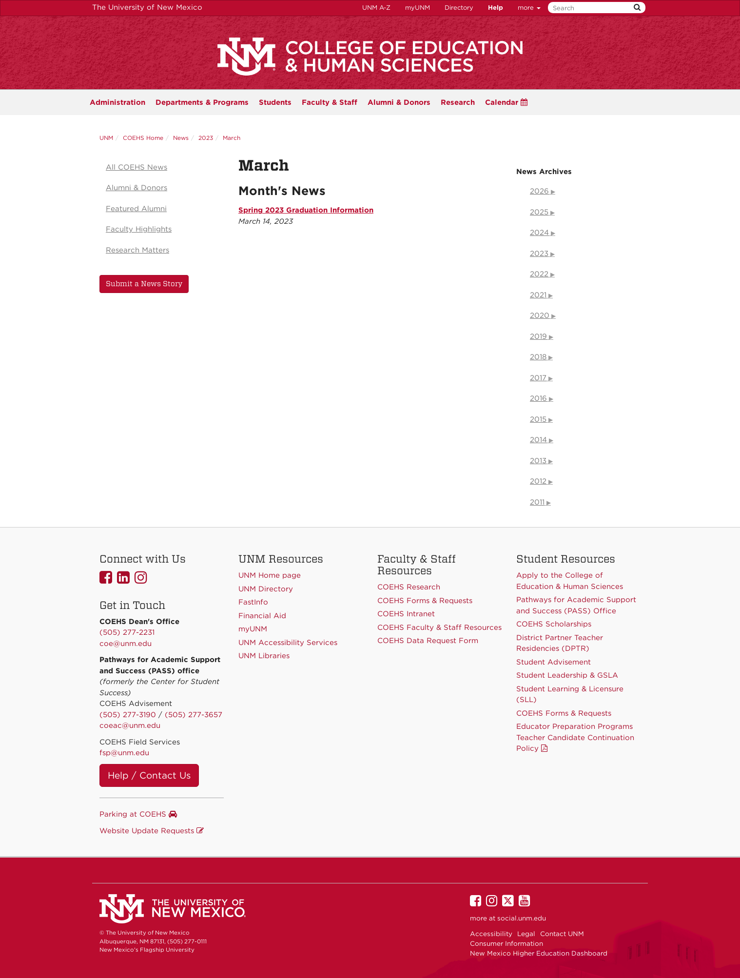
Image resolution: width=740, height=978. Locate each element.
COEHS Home (143, 137)
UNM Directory (265, 589)
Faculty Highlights (139, 229)
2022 (539, 274)
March (231, 137)
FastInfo (253, 602)
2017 (538, 377)
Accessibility (491, 934)
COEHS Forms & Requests (563, 713)
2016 (538, 398)
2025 (539, 212)
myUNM (417, 7)
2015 (538, 419)
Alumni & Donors (399, 102)
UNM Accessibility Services (287, 642)
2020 (539, 315)
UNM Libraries (264, 655)
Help (495, 7)
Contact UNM (562, 934)
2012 (538, 481)
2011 (537, 502)
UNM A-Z (376, 7)
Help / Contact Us (149, 775)
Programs (202, 102)
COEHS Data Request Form (427, 640)
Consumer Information (506, 943)
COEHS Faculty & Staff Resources (439, 627)
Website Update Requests (151, 830)
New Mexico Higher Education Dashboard (538, 953)
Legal (526, 934)
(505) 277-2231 (127, 632)
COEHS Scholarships (553, 624)
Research (458, 102)
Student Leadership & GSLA (567, 675)
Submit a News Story (144, 283)
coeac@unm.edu (129, 725)
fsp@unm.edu (124, 752)
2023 (205, 137)
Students (275, 102)
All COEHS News (136, 167)
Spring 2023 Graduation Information (305, 210)
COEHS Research (408, 587)
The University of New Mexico (147, 7)
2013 (538, 460)
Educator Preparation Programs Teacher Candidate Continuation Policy (575, 737)
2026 (539, 191)
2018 (538, 356)
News (181, 137)
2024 (539, 232)
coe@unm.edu (125, 643)
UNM (106, 137)
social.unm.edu (521, 918)
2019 (538, 336)
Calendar (506, 102)
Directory (459, 7)
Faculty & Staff (329, 102)
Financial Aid (262, 615)
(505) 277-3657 (193, 714)
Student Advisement (553, 662)
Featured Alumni (136, 208)
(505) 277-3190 (127, 714)
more (529, 7)
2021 (538, 295)
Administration (117, 102)
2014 (538, 439)
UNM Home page (269, 575)
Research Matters (137, 250)
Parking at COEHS (138, 814)
